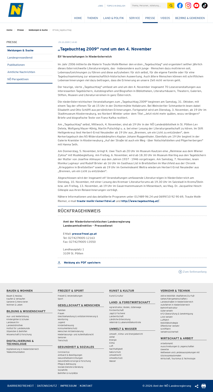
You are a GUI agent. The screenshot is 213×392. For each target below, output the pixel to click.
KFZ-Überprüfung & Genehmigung (176, 313)
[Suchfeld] (148, 5)
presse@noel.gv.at (84, 233)
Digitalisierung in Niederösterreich (22, 349)
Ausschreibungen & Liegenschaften (177, 346)
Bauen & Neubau (14, 295)
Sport (60, 298)
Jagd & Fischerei (117, 313)
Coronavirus (64, 352)
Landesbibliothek (14, 325)
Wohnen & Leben (14, 304)
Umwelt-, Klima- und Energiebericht (126, 334)
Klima (111, 343)
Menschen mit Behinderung (71, 331)
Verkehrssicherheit (169, 331)
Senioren (62, 337)
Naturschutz (115, 352)
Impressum (68, 385)
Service (134, 18)
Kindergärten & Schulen (17, 319)
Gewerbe (164, 349)
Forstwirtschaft (116, 310)
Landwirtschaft (116, 316)
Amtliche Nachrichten (29, 72)
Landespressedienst (29, 57)
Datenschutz (47, 385)
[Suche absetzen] (170, 5)
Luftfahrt (164, 320)
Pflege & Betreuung (67, 364)
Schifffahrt (165, 328)
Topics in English (116, 5)
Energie (112, 340)
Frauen (61, 313)
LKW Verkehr (166, 317)
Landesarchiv (12, 322)
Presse (150, 18)
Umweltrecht (115, 355)
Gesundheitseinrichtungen (70, 358)
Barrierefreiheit (20, 385)
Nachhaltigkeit (116, 349)
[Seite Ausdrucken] (204, 387)
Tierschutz (63, 340)
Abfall (112, 337)
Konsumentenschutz (67, 328)
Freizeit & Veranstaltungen (70, 295)
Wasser (112, 361)
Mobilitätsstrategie (169, 323)
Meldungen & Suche (38, 30)
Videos (165, 18)
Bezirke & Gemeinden (190, 18)
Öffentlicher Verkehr (169, 325)
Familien (61, 310)
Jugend (61, 322)
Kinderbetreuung (66, 325)
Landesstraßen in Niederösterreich (176, 301)
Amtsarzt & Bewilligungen (70, 355)
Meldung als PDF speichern (79, 262)
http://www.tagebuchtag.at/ (140, 201)
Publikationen (29, 64)
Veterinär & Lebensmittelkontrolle (125, 322)
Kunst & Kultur (116, 295)
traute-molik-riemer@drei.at (96, 201)
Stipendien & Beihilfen (16, 331)
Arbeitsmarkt (166, 343)
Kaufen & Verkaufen (15, 298)
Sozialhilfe (62, 370)
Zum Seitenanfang (193, 271)
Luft (111, 346)
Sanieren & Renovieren (17, 301)
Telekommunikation (15, 352)
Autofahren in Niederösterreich (175, 304)
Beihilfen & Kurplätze (68, 373)
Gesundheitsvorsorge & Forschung (74, 361)
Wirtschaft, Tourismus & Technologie (177, 358)
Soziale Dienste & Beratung (70, 367)
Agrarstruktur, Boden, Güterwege (125, 307)
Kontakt (86, 385)
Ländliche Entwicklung (119, 319)
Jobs (100, 5)
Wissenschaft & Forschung (19, 334)
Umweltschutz (116, 358)
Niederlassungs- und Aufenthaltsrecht (76, 334)
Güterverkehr (166, 310)
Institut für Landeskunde (18, 328)
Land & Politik (113, 18)
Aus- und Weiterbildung (17, 316)
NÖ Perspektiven (29, 79)
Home (78, 18)
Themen (92, 18)
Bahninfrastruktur (169, 307)
